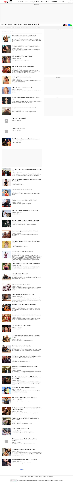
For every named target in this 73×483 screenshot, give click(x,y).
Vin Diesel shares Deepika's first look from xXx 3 (25, 220)
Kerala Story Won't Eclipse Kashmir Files (23, 294)
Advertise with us (27, 480)
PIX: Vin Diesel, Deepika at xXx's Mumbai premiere (26, 139)
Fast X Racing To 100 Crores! (20, 273)
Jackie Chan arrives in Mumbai (20, 428)
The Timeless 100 (50, 476)
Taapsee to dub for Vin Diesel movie (22, 189)
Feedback (47, 480)
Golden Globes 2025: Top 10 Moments (22, 251)
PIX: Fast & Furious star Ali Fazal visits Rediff (24, 397)
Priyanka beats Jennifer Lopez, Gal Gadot (23, 449)
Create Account (70, 2)
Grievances (61, 480)
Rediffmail (20, 1)
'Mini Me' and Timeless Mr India (20, 284)
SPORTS (25, 24)
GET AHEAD (30, 24)
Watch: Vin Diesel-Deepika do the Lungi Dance (25, 210)
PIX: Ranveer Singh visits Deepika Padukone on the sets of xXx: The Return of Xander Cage (26, 357)
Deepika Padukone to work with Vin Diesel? (24, 108)
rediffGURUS (54, 1)
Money (26, 1)
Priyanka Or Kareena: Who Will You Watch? (24, 304)
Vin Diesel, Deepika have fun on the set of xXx (24, 231)
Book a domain (30, 476)
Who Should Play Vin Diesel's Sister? (22, 56)
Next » (21, 469)
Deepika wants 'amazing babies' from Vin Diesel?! (25, 97)
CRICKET (20, 24)
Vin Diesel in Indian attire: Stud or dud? (23, 87)
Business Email (45, 1)
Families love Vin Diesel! (18, 128)
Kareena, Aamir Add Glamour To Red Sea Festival (26, 263)
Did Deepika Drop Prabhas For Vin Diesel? (24, 35)
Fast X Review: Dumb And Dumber (21, 346)
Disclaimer (33, 480)
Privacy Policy (38, 480)
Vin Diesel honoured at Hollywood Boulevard (24, 200)
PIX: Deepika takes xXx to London (21, 325)
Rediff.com (22, 480)
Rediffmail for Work (23, 476)
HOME (2, 24)
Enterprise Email (35, 1)
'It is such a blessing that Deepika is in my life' (24, 459)
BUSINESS (10, 24)
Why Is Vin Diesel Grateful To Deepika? (23, 66)
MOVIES (15, 24)
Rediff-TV (61, 1)
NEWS (6, 24)
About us (51, 480)
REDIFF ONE (36, 24)
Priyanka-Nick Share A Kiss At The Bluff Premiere (25, 46)
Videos (44, 476)
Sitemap (43, 480)
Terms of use (56, 480)
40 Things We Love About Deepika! (21, 77)
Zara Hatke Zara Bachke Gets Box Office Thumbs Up (26, 315)
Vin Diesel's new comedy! (19, 118)
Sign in (72, 0)
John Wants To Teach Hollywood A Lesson (23, 387)
